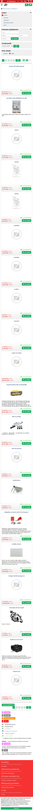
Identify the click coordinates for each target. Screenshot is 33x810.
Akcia (5, 25)
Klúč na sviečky (16, 416)
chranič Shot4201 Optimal (16, 66)
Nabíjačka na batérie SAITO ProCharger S (16, 512)
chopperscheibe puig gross (16, 576)
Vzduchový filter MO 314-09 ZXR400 (16, 384)
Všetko (5, 15)
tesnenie (16, 321)
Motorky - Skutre (9, 4)
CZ (27, 1)
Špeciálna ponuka (8, 22)
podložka (16, 225)
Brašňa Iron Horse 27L (16, 639)
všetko (12, 53)
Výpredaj (6, 20)
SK (30, 1)
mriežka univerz (16, 544)
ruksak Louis (16, 671)
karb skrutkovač (16, 448)
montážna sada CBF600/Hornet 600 (16, 98)
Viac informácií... (15, 805)
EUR (18, 1)
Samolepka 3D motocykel (16, 607)
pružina (16, 289)
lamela (16, 130)
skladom (6, 53)
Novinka (6, 17)
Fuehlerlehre (16, 480)
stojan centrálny (16, 353)
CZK (22, 1)
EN (25, 1)
